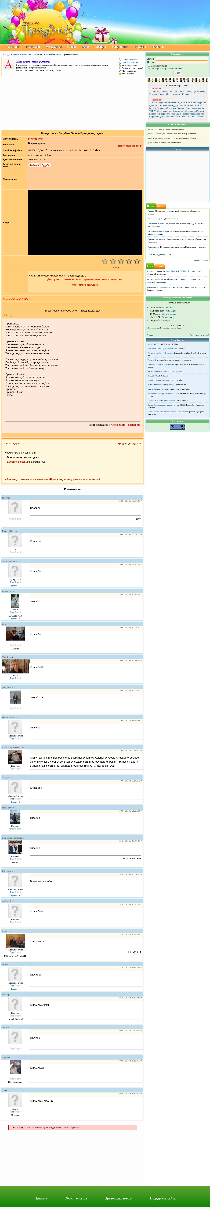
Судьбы (46, 165)
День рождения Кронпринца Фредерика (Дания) (180, 111)
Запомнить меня (157, 65)
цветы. (150, 142)
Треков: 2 (15, 895)
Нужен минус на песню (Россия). (161, 384)
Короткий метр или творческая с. (161, 364)
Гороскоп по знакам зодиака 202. (161, 380)
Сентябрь (165, 320)
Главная (13, 47)
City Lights (171, 310)
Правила (40, 1198)
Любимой (34, 165)
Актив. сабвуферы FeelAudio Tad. (161, 371)
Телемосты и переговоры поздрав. (161, 400)
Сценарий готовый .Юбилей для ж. (162, 412)
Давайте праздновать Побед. (159, 138)
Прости (151, 211)
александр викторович (13, 837)
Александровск (9, 561)
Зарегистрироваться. (173, 68)
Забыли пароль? (155, 68)
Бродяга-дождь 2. (128, 443)
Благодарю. (13, 443)
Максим (153, 94)
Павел (169, 94)
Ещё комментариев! (199, 335)
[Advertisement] (72, 101)
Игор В (5, 624)
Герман (163, 91)
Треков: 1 (15, 585)
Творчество (120, 47)
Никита (161, 94)
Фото (85, 47)
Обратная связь (75, 1198)
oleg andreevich (9, 807)
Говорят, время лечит (157, 239)
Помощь (158, 47)
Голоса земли (153, 247)
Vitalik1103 (7, 657)
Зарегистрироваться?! (85, 284)
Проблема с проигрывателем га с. (161, 393)
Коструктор (7, 871)
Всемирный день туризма (193, 102)
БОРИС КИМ (8, 591)
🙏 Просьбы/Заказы (128, 62)
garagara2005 (8, 687)
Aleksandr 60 (8, 901)
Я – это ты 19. (153, 129)
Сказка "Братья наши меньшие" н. (161, 405)
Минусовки (54, 47)
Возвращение (168, 317)
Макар (203, 91)
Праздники (32, 47)
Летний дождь (169, 314)
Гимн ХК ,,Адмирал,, (157, 255)
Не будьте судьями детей (158, 231)
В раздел (151, 335)
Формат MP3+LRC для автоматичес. (162, 349)
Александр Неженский (125, 424)
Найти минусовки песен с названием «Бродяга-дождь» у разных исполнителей (51, 479)
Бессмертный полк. (156, 224)
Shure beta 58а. (154, 344)
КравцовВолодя (9, 531)
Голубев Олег (54, 54)
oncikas (5, 1027)
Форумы (140, 47)
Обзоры (100, 47)
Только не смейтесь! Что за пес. (160, 353)
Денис (182, 91)
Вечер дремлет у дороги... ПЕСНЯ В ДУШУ (166, 287)
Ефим (188, 91)
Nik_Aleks (7, 777)
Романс (168, 307)
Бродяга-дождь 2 (17, 461)
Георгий (155, 91)
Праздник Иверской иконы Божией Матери (182, 116)
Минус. (151, 389)
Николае (6, 497)
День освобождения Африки (170, 108)
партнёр (6, 1057)
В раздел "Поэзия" (200, 260)
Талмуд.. (151, 360)
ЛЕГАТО (6, 931)
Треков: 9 (15, 618)
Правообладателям (118, 1198)
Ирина (196, 91)
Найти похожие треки (130, 145)
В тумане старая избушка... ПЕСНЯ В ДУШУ (166, 271)
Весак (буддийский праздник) (165, 102)
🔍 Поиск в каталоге (128, 59)
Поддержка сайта (163, 1198)
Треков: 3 (15, 802)
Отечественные (34, 54)
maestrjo (6, 994)
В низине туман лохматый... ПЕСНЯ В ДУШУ (167, 279)
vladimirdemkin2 (10, 717)
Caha (4, 1090)
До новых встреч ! (156, 219)
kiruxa (5, 964)
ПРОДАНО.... (153, 376)
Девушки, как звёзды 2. (157, 134)
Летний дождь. (154, 328)
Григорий (173, 91)
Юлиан (185, 94)
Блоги (71, 47)
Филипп (177, 94)
